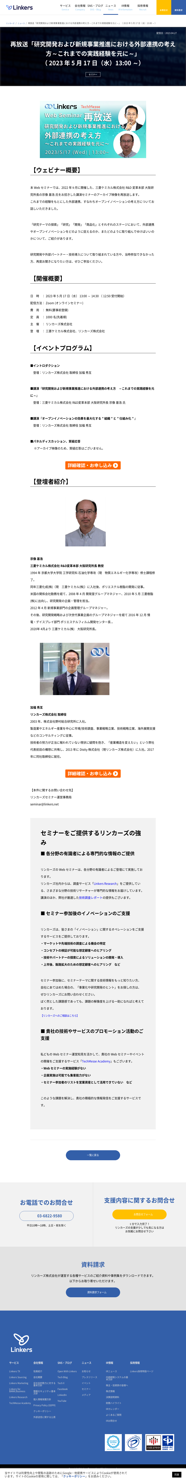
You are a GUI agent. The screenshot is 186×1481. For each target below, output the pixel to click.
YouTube (62, 1409)
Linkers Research (105, 883)
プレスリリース (89, 1385)
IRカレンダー (112, 1417)
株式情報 (110, 1399)
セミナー (86, 1397)
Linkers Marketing (18, 1391)
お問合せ (164, 7)
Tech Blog (63, 1385)
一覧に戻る (93, 1156)
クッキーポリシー (42, 1419)
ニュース (110, 7)
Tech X (61, 1391)
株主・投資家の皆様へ (117, 1393)
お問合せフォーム (139, 1217)
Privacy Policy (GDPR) (44, 1413)
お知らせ (86, 1379)
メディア (86, 1403)
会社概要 (37, 1385)
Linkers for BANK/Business (17, 1398)
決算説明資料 (112, 1405)
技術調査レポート (91, 897)
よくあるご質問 (113, 1423)
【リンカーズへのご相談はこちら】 (64, 1015)
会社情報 (80, 7)
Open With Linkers (67, 1379)
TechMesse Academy (96, 1061)
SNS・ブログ (95, 7)
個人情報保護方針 (42, 1407)
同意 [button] (176, 1474)
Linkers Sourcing (18, 1385)
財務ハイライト (113, 1411)
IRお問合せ (111, 1429)
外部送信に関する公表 (44, 1425)
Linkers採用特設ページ (141, 1379)
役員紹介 (37, 1379)
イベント (86, 1391)
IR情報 (125, 7)
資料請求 (179, 7)
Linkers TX (14, 1379)
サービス (65, 7)
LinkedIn (62, 1403)
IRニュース (111, 1379)
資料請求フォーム (93, 1298)
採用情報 (142, 7)
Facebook (63, 1397)
